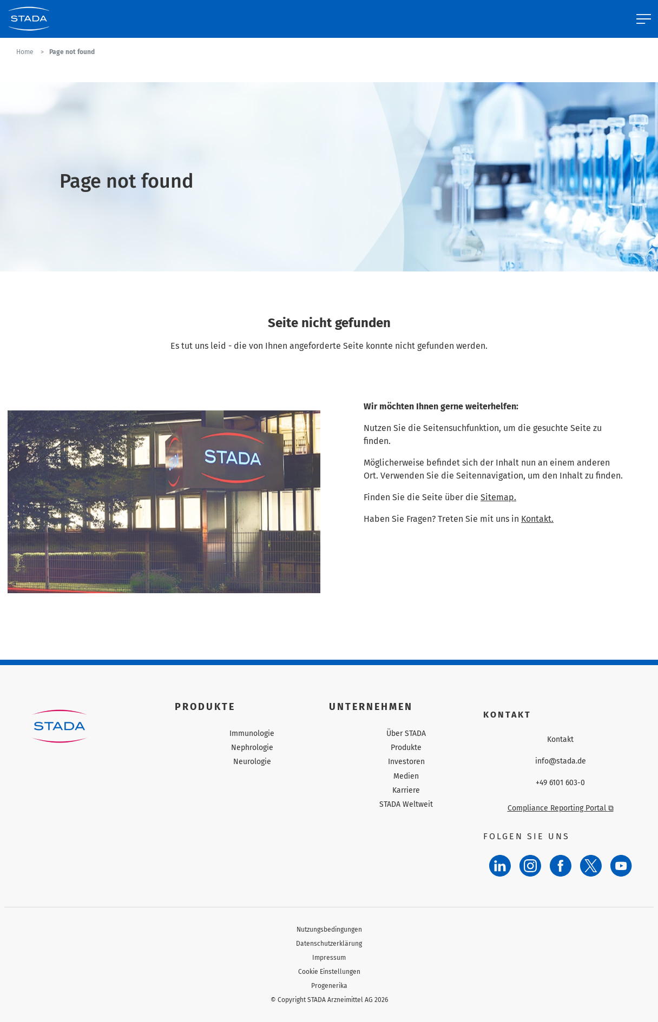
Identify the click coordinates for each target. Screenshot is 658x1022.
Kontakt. (537, 519)
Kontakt (560, 739)
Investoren (406, 761)
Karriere (406, 790)
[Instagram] (530, 866)
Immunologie (251, 733)
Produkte (406, 747)
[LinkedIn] (500, 866)
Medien (406, 776)
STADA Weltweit (406, 804)
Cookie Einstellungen (329, 971)
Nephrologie (252, 747)
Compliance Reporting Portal (561, 808)
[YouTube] (621, 866)
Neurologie (252, 761)
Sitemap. (498, 497)
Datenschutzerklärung (329, 943)
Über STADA (406, 733)
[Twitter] (591, 866)
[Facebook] (560, 866)
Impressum (329, 957)
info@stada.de (560, 761)
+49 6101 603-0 (560, 783)
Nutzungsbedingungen (329, 929)
